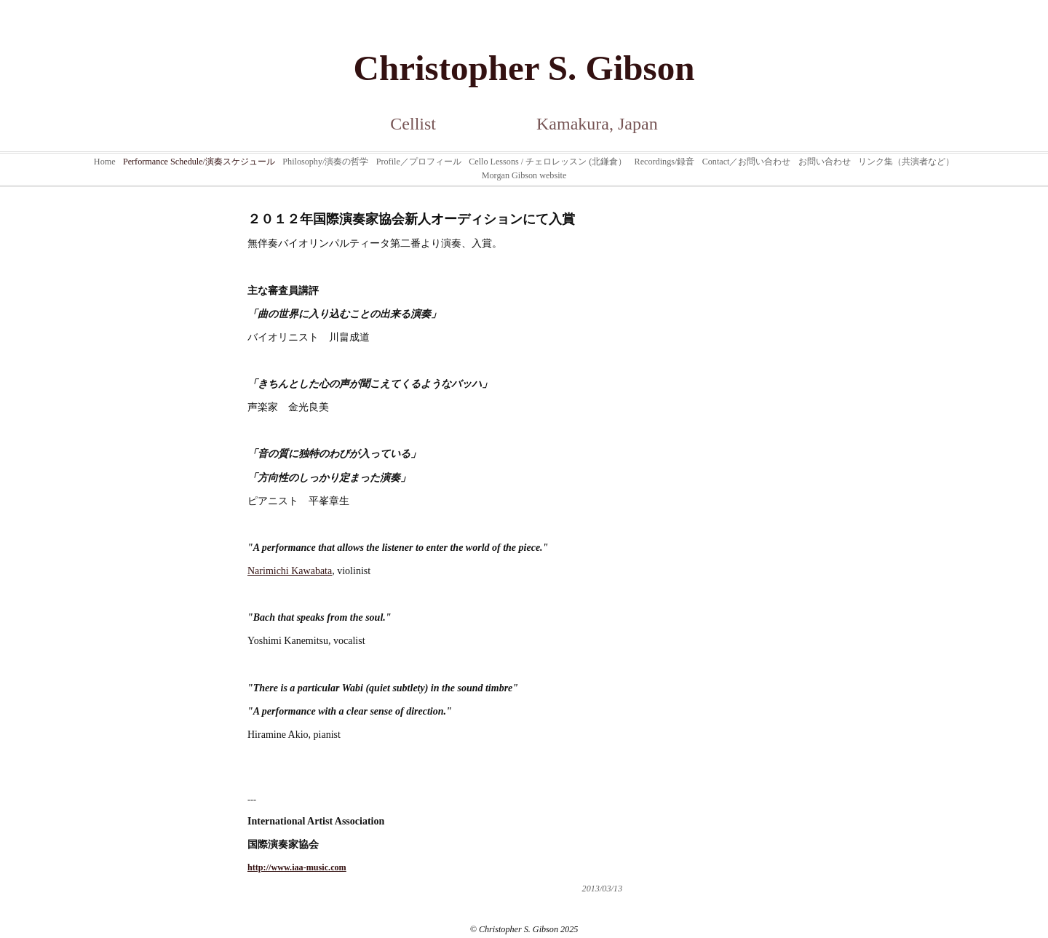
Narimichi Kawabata (289, 570)
